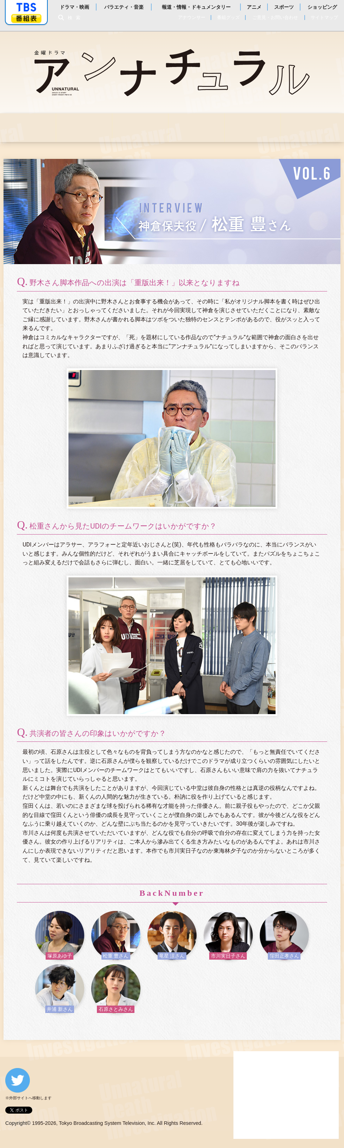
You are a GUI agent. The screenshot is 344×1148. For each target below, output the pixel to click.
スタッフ (252, 127)
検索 (76, 17)
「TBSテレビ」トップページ (26, 7)
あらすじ (140, 127)
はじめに (28, 127)
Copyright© (18, 1123)
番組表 (26, 18)
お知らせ (84, 127)
